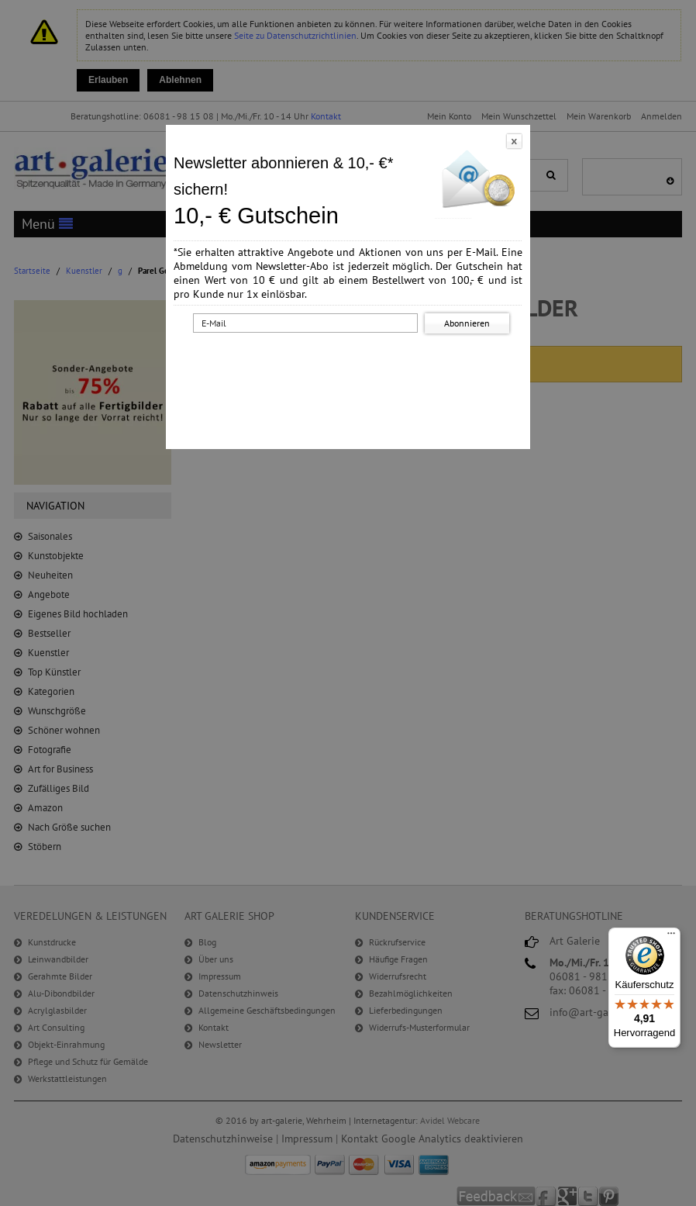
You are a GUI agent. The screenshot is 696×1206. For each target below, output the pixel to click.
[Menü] (671, 937)
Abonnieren (467, 323)
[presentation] (351, 367)
